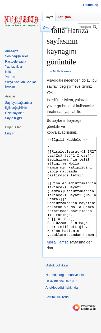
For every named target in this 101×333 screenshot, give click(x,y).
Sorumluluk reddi (57, 317)
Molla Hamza (62, 71)
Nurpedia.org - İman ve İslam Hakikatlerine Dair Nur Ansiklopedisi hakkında (65, 301)
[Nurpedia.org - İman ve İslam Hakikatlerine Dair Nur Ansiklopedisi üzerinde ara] (88, 27)
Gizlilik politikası (56, 285)
